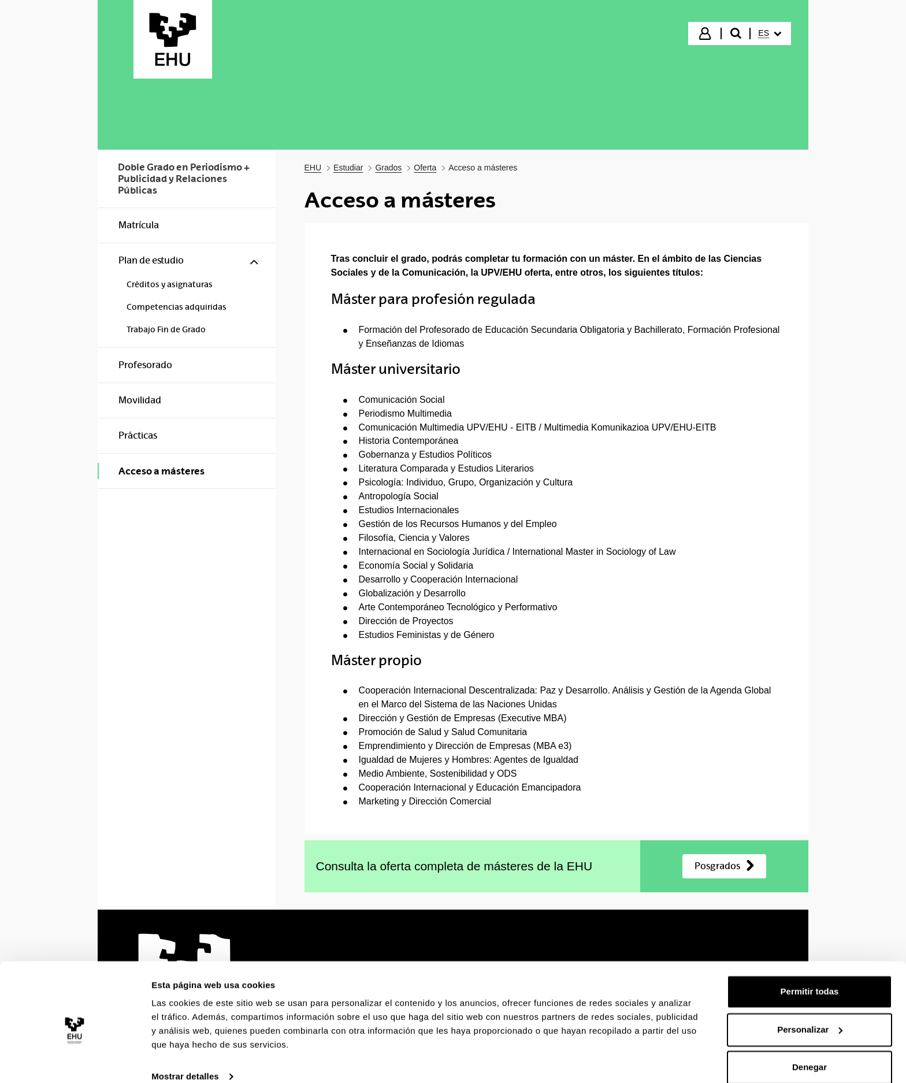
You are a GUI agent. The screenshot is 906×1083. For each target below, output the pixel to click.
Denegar (809, 1051)
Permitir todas (810, 975)
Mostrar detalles (185, 1060)
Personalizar (809, 1013)
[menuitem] (769, 33)
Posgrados (717, 866)
